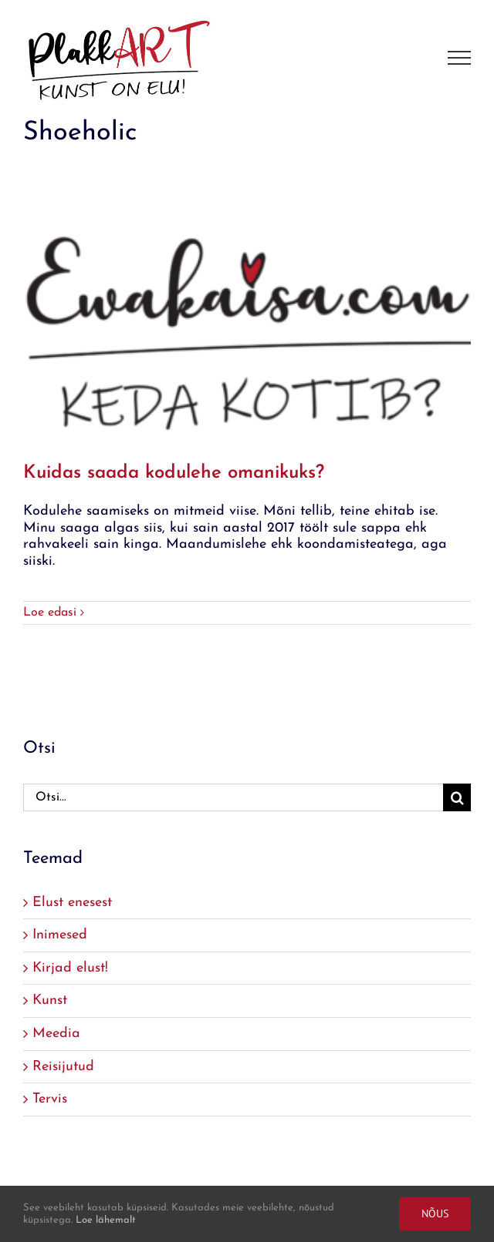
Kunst (49, 1000)
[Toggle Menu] (460, 58)
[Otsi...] (233, 797)
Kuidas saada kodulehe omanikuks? (173, 473)
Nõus (434, 1213)
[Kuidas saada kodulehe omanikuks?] (247, 307)
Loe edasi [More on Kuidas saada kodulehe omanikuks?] (49, 612)
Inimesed (59, 935)
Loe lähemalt (106, 1220)
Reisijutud (63, 1066)
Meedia (56, 1033)
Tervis (49, 1099)
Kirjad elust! (70, 968)
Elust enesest (72, 902)
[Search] (457, 797)
